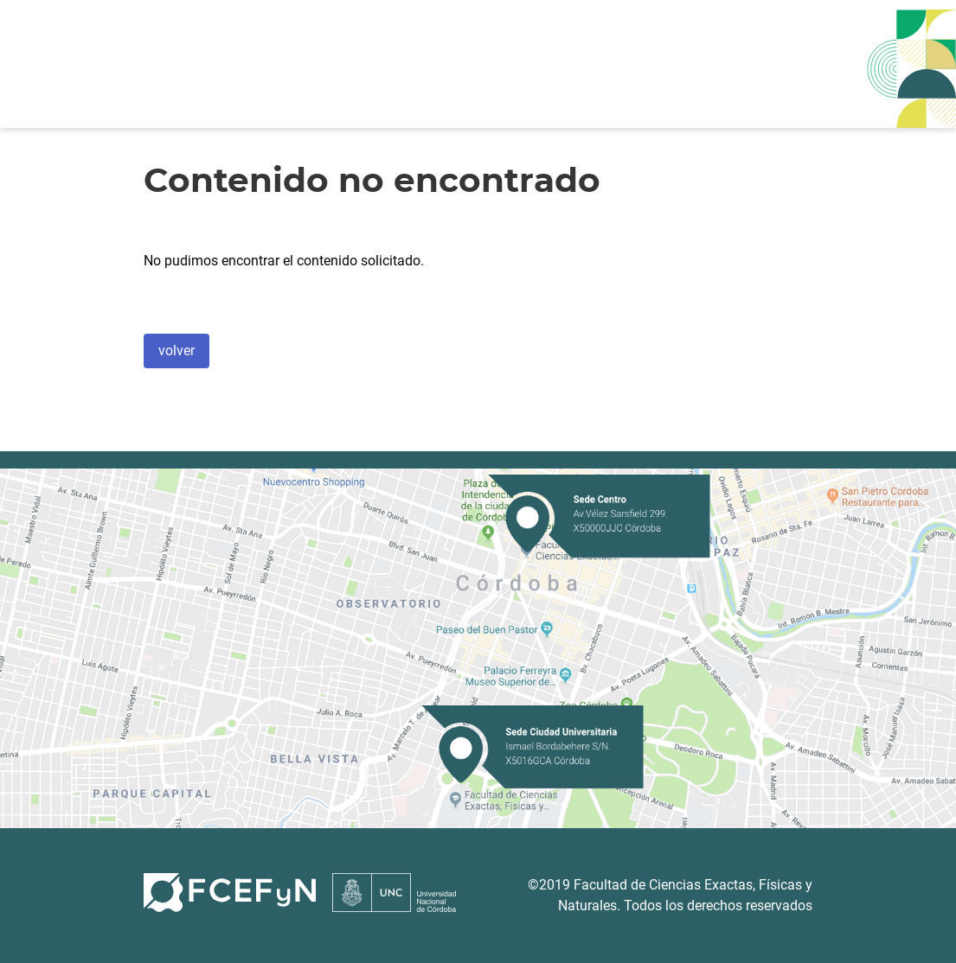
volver (176, 350)
